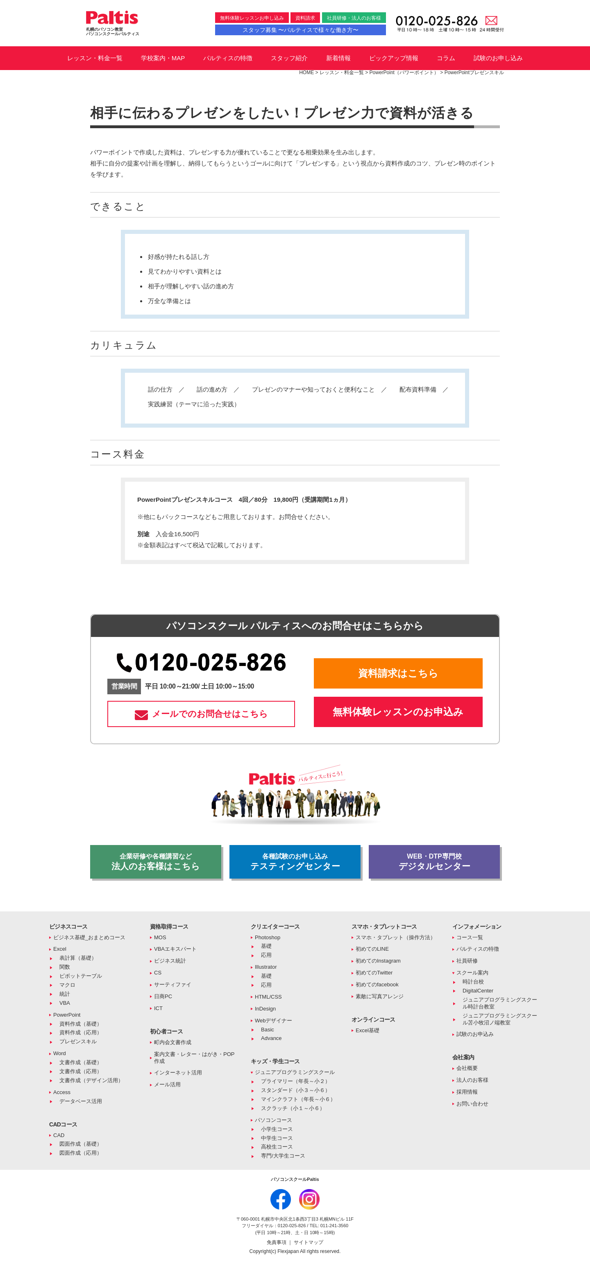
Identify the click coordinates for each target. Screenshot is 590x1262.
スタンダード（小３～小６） (295, 1090)
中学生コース (277, 1138)
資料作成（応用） (80, 1032)
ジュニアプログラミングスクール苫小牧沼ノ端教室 (500, 1019)
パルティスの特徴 (227, 57)
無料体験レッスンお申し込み (252, 18)
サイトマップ (308, 1242)
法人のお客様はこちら (155, 862)
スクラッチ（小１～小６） (293, 1108)
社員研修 (467, 961)
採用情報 (467, 1092)
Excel (59, 949)
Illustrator (266, 967)
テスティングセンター (295, 862)
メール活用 (167, 1084)
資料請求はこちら (398, 673)
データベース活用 (80, 1101)
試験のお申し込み (498, 57)
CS (157, 973)
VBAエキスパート (175, 949)
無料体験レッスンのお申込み (398, 711)
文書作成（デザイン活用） (91, 1080)
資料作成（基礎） (80, 1024)
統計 (64, 994)
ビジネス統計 (170, 961)
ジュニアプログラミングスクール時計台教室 (500, 1003)
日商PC (163, 996)
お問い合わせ (472, 1104)
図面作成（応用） (80, 1153)
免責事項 (277, 1242)
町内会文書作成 (172, 1042)
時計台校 (473, 982)
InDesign (265, 1009)
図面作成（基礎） (80, 1144)
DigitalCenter (478, 991)
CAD (58, 1135)
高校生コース (277, 1147)
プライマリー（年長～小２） (295, 1081)
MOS (160, 937)
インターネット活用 (178, 1072)
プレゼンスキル (78, 1041)
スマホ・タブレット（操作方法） (396, 937)
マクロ (67, 985)
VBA (64, 1003)
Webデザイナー (274, 1020)
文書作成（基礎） (80, 1062)
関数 (64, 967)
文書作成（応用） (80, 1071)
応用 (266, 955)
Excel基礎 (367, 1030)
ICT (158, 1008)
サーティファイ (172, 984)
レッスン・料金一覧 (95, 57)
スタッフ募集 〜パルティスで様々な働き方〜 (301, 30)
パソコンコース (273, 1120)
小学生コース (277, 1129)
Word (59, 1053)
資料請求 (305, 18)
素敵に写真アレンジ (380, 996)
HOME (306, 72)
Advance (271, 1038)
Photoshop (267, 937)
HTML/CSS (268, 997)
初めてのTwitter (374, 973)
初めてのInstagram (378, 961)
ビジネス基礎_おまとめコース (89, 937)
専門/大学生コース (283, 1156)
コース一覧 (469, 937)
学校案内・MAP (163, 57)
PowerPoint (66, 1015)
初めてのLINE (372, 949)
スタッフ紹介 (289, 57)
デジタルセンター (434, 862)
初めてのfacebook (377, 984)
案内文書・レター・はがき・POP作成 (194, 1057)
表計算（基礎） (78, 958)
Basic (267, 1029)
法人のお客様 (472, 1080)
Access (61, 1092)
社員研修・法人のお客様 (354, 18)
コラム (446, 57)
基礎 (266, 946)
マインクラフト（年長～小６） (298, 1099)
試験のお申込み (475, 1034)
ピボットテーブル (80, 976)
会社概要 (467, 1068)
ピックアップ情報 (393, 57)
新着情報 (338, 57)
